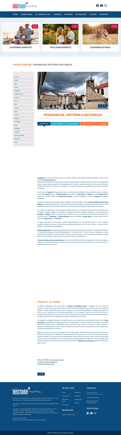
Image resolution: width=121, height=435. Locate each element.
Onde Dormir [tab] (87, 123)
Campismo (57, 14)
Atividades (68, 14)
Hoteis (15, 14)
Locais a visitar (22, 64)
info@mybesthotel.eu (93, 397)
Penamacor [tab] (44, 123)
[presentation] (100, 106)
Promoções (103, 14)
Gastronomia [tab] (73, 123)
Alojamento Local (42, 14)
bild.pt (71, 433)
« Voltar (41, 374)
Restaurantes (80, 14)
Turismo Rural (26, 14)
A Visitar (93, 14)
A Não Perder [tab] (58, 123)
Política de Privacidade (68, 414)
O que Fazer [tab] (101, 123)
